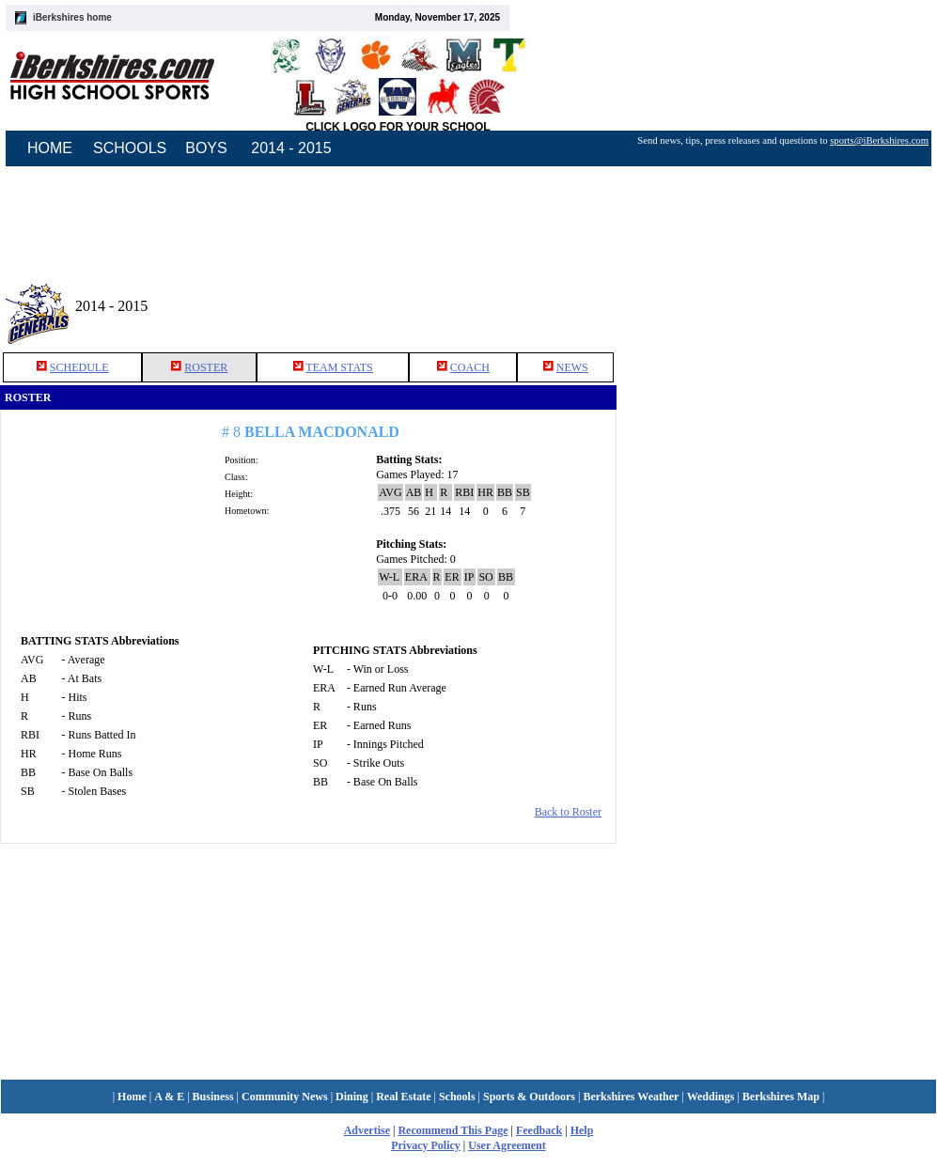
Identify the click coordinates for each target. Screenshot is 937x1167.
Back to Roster (568, 811)
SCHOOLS (129, 148)
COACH (470, 367)
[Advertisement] (777, 553)
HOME (49, 148)
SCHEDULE (79, 367)
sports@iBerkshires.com (879, 140)
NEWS (572, 367)
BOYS (205, 148)
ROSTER (205, 367)
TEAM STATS (338, 367)
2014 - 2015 (291, 148)
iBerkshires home (72, 17)
